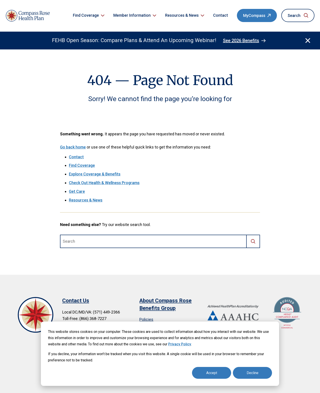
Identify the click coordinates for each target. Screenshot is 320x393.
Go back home (73, 147)
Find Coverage (82, 165)
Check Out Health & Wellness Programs (104, 182)
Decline (252, 373)
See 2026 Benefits (241, 40)
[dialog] (160, 354)
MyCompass (254, 15)
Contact (220, 15)
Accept (211, 373)
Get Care (77, 191)
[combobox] (153, 241)
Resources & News (85, 200)
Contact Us (75, 300)
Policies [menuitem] (146, 319)
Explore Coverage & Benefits (94, 174)
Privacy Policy (179, 344)
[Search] (253, 241)
